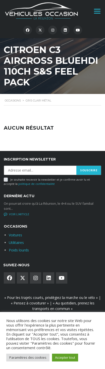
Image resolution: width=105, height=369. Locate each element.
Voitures (15, 235)
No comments (17, 214)
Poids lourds (19, 250)
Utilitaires (16, 242)
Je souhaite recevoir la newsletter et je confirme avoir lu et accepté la (47, 182)
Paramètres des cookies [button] (27, 357)
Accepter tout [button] (65, 357)
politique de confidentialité (36, 184)
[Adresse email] (40, 170)
